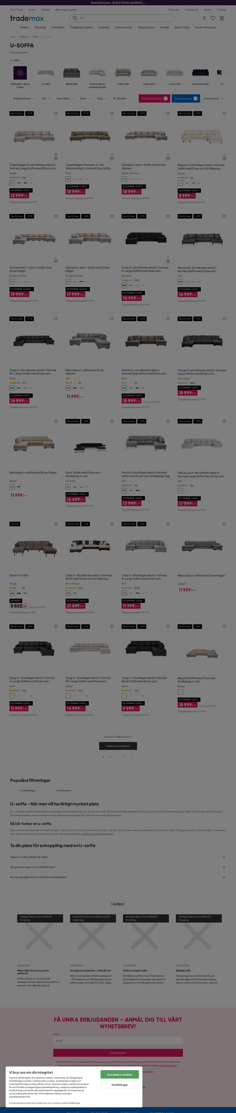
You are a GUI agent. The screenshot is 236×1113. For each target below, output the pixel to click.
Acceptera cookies (119, 1074)
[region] (74, 1086)
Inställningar (120, 1084)
